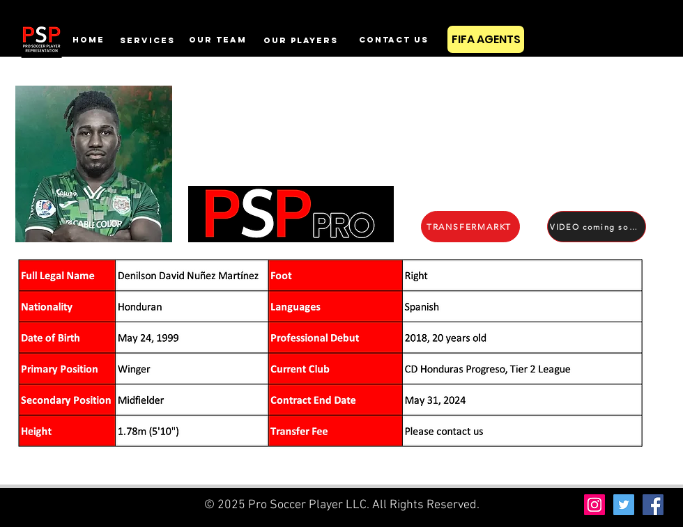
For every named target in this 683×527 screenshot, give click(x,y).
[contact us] (393, 39)
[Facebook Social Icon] (653, 504)
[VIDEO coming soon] (596, 226)
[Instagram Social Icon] (594, 504)
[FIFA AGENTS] (485, 39)
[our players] (300, 40)
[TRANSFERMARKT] (470, 226)
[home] (88, 39)
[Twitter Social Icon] (623, 504)
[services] (147, 40)
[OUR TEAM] (217, 39)
